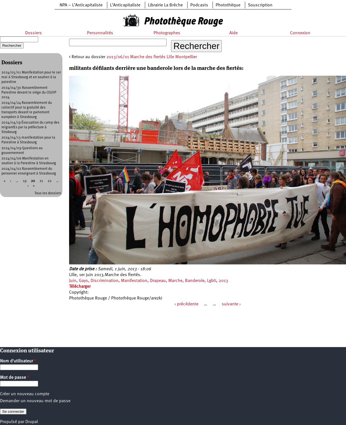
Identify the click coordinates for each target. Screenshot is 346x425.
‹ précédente (186, 304)
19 (24, 181)
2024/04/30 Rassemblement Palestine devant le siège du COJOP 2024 (28, 92)
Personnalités (100, 33)
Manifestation (134, 281)
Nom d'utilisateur (18, 361)
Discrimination (104, 281)
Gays (83, 281)
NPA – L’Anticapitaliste (81, 5)
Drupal (31, 422)
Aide (233, 33)
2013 (223, 281)
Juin (72, 281)
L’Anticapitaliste (125, 5)
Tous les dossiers (48, 193)
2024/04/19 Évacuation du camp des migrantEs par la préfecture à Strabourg (30, 127)
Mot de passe (14, 377)
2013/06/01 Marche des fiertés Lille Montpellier (151, 57)
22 (50, 181)
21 (41, 181)
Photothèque (228, 5)
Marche (175, 281)
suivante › (231, 304)
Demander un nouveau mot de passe (35, 401)
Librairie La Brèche (165, 5)
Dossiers (33, 33)
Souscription (260, 5)
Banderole (194, 281)
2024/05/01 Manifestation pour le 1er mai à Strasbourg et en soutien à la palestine (31, 77)
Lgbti (211, 281)
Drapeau (158, 281)
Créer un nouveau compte (24, 394)
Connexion (300, 33)
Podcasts (199, 5)
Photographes (166, 33)
